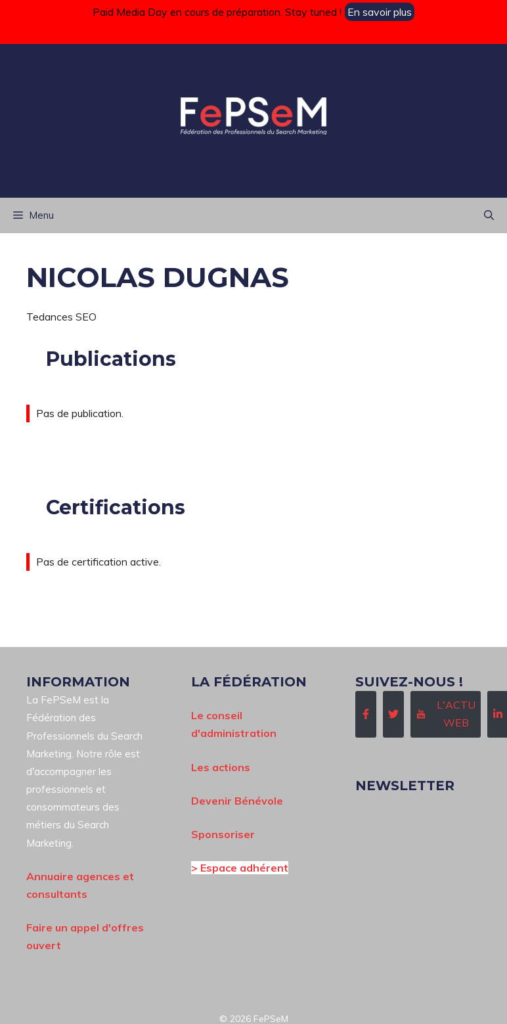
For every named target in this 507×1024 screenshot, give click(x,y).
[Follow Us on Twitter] (393, 714)
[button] (489, 215)
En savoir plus (379, 11)
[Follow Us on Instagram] (445, 714)
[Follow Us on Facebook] (365, 714)
